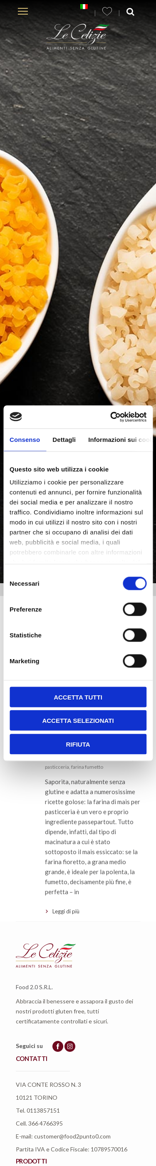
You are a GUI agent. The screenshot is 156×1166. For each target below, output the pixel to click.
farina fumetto (87, 767)
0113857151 (43, 1110)
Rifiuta (78, 743)
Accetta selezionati (78, 720)
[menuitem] (84, 6)
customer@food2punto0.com (72, 1136)
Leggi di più (65, 911)
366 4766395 (45, 1123)
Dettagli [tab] (64, 439)
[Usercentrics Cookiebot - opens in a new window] (111, 416)
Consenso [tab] (25, 439)
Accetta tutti (78, 696)
